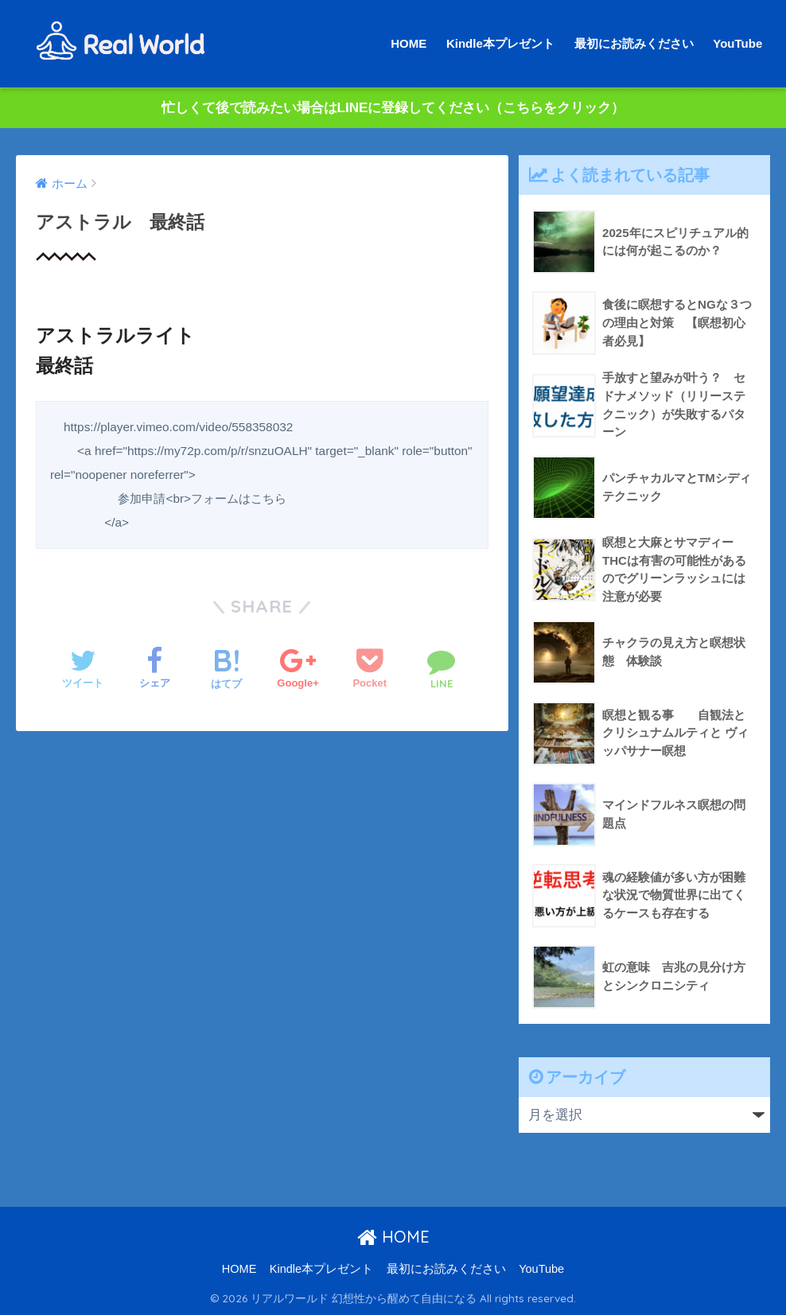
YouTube (737, 43)
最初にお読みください (634, 43)
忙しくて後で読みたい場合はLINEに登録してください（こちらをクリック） (393, 107)
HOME (408, 43)
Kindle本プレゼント (500, 43)
